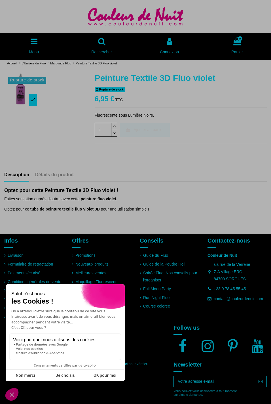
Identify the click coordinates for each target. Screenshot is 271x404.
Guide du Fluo (155, 255)
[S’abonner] (260, 381)
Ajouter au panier (145, 129)
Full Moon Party (157, 289)
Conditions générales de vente (34, 281)
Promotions (85, 255)
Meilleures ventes (90, 273)
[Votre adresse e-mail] (214, 381)
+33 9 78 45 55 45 (230, 289)
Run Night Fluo (156, 297)
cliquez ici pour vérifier (129, 364)
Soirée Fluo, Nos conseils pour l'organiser (170, 276)
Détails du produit (54, 174)
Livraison (16, 255)
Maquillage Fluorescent (96, 281)
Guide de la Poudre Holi (164, 264)
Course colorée (156, 306)
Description (16, 174)
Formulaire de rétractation (30, 264)
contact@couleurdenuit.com (238, 298)
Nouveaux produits (92, 264)
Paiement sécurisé (24, 273)
